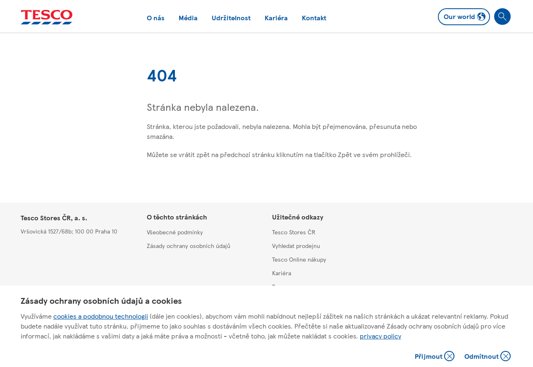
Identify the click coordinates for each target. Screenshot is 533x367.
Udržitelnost (231, 17)
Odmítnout (487, 357)
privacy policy (380, 336)
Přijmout (434, 357)
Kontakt (314, 17)
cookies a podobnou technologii (100, 316)
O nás (156, 17)
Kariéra (276, 17)
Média (188, 17)
